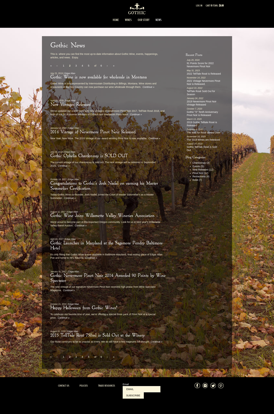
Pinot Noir (200, 173)
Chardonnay (201, 162)
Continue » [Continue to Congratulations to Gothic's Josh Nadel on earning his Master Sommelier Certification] (70, 198)
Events (198, 166)
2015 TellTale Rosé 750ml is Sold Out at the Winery (97, 335)
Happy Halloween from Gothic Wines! (83, 308)
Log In (199, 5)
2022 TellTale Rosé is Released (204, 73)
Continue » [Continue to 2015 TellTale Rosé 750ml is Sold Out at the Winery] (157, 341)
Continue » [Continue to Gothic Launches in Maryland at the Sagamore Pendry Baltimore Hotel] (91, 257)
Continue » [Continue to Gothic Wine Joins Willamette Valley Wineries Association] (81, 225)
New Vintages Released (70, 105)
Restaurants (201, 176)
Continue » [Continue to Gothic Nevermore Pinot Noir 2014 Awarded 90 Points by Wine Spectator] (69, 290)
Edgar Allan (69, 73)
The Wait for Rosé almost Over (203, 132)
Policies (84, 385)
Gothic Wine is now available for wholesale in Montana (98, 77)
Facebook (197, 385)
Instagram (205, 385)
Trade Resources (106, 385)
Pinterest (221, 385)
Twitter (213, 385)
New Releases (203, 169)
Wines (128, 20)
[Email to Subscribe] (142, 389)
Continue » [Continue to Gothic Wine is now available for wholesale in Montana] (148, 87)
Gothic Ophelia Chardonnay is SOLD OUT (89, 156)
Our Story (143, 20)
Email (126, 384)
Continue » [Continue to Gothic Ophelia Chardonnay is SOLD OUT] (64, 165)
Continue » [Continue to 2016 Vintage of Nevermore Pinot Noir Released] (154, 138)
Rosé (197, 180)
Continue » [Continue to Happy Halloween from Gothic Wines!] (64, 317)
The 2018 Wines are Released (203, 139)
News (158, 20)
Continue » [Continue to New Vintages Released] (136, 114)
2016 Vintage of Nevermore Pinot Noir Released (92, 132)
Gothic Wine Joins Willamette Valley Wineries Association (102, 216)
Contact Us (63, 385)
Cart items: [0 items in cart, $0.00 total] (215, 5)
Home (116, 20)
